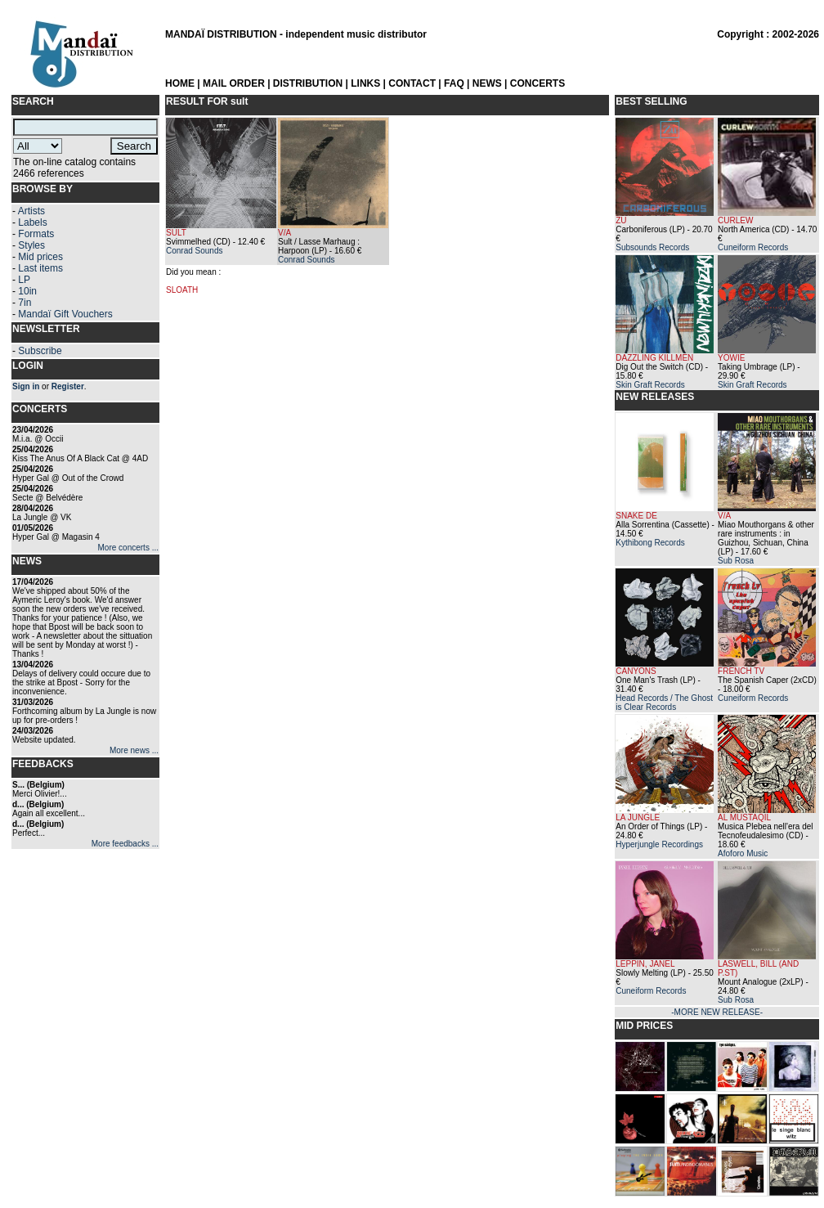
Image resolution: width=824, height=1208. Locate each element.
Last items (40, 268)
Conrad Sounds (194, 250)
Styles (31, 245)
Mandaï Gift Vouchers (65, 314)
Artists (31, 211)
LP (24, 279)
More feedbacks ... (125, 843)
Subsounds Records (652, 247)
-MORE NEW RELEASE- (717, 1012)
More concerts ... (128, 547)
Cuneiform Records (753, 247)
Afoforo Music (743, 853)
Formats (36, 234)
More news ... (134, 750)
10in (27, 291)
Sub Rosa (736, 560)
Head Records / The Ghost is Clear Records (664, 703)
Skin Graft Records (650, 384)
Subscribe (39, 351)
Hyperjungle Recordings (659, 844)
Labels (32, 222)
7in (24, 302)
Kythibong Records (650, 542)
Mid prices (40, 257)
